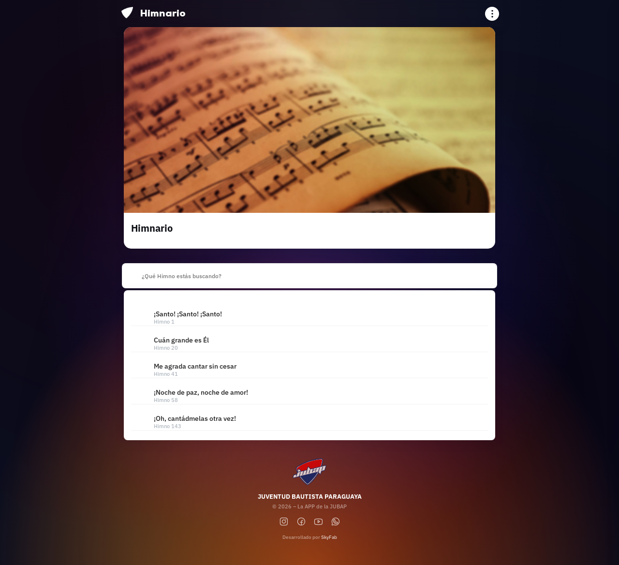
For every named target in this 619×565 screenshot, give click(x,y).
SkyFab (329, 537)
